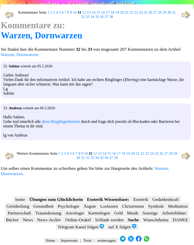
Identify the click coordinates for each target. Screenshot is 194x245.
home (20, 199)
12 (84, 12)
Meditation (177, 206)
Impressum (69, 240)
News (28, 219)
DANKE (180, 219)
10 (75, 12)
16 (103, 12)
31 (174, 12)
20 (122, 12)
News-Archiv (49, 219)
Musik (132, 212)
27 (155, 12)
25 (146, 12)
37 (106, 17)
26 (150, 12)
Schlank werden (109, 219)
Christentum (133, 206)
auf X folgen (122, 226)
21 (127, 12)
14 (93, 12)
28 (160, 12)
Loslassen (109, 206)
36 (102, 17)
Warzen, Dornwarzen (41, 35)
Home (50, 240)
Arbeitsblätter (174, 212)
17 (108, 12)
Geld (118, 212)
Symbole (156, 206)
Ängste (90, 206)
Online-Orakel (78, 219)
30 (169, 12)
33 (87, 17)
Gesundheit (43, 206)
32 (83, 17)
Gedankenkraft (165, 199)
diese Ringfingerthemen (61, 121)
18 (112, 12)
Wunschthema (155, 219)
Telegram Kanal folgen (81, 226)
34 (92, 17)
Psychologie (68, 206)
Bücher (12, 219)
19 (117, 12)
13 (89, 12)
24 (141, 12)
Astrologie (74, 212)
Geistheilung (18, 206)
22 (131, 12)
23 (136, 12)
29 (164, 12)
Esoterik (140, 199)
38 (111, 17)
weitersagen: (106, 240)
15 (98, 12)
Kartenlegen (99, 212)
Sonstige (150, 212)
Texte (87, 240)
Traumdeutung (48, 212)
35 (97, 17)
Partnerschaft (19, 212)
